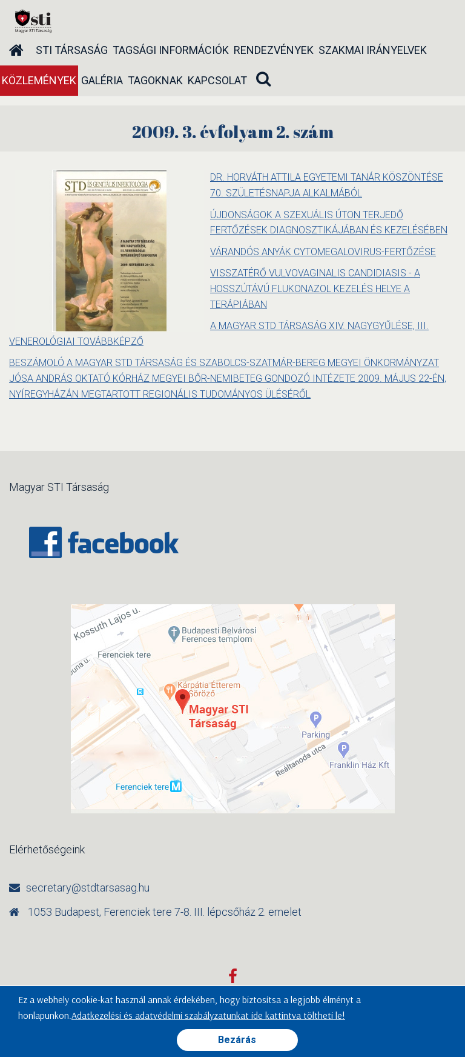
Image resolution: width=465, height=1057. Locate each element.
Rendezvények (274, 50)
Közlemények (39, 80)
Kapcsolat (217, 80)
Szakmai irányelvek (372, 50)
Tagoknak (155, 80)
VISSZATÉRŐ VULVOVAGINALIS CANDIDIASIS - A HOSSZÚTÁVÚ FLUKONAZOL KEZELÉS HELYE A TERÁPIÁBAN (315, 288)
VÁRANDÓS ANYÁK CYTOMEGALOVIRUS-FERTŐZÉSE (323, 252)
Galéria (102, 80)
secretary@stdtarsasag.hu (88, 887)
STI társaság (72, 50)
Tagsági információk (171, 50)
